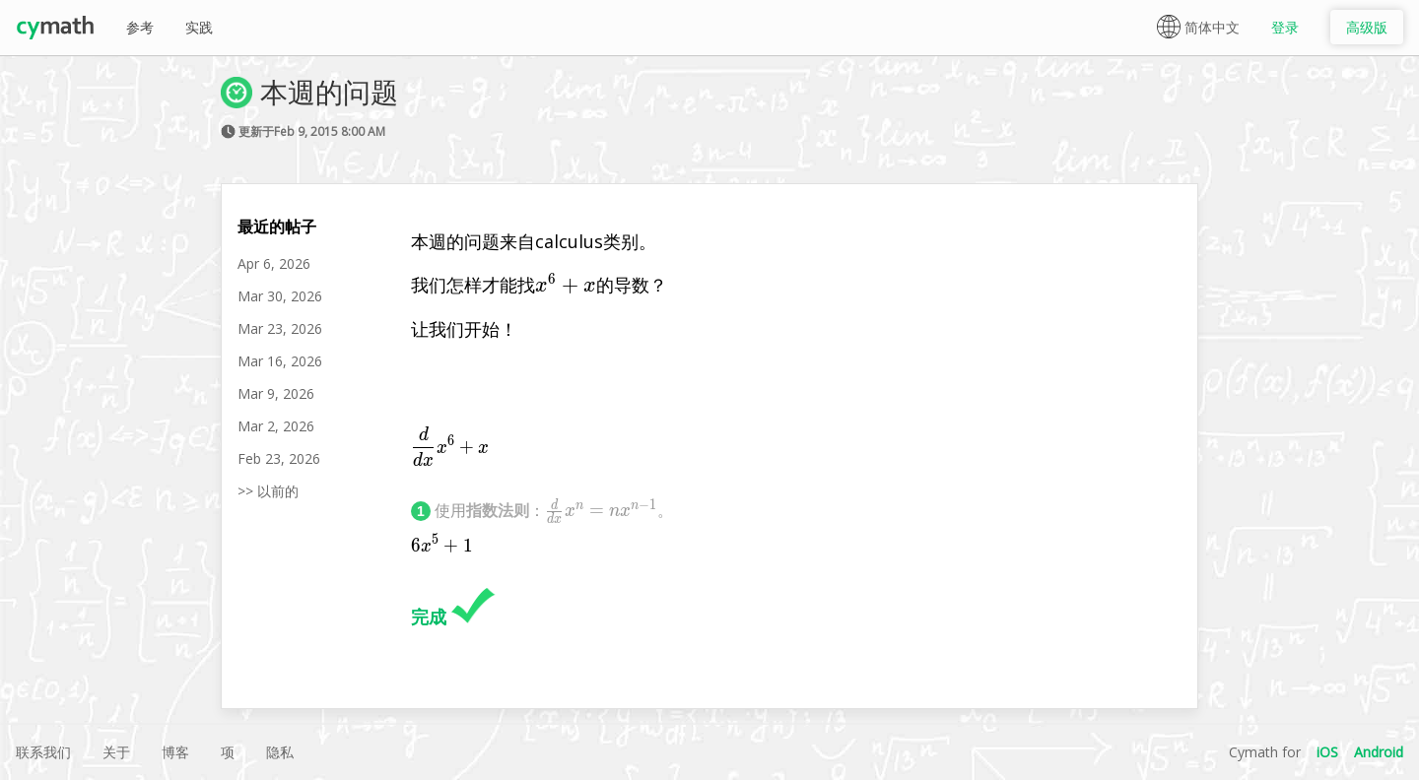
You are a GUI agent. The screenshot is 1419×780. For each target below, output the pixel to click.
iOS (1327, 752)
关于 (116, 752)
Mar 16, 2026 (279, 361)
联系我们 (43, 752)
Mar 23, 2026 (279, 328)
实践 (199, 27)
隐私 (280, 752)
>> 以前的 (268, 491)
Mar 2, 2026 (275, 426)
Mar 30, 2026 (279, 296)
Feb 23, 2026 (278, 458)
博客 (175, 752)
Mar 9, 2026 (275, 393)
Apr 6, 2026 (273, 263)
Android (1378, 752)
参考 (140, 27)
